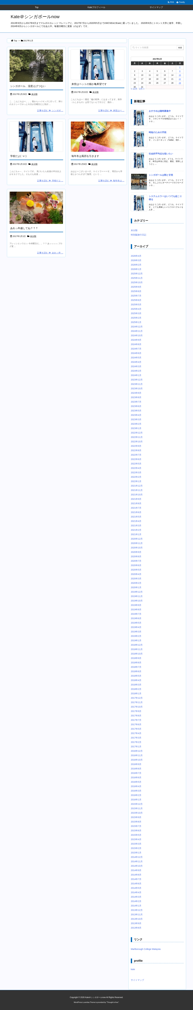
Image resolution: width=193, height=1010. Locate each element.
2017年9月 (136, 711)
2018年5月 (136, 676)
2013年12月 (137, 910)
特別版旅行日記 (138, 234)
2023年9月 (136, 393)
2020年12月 (137, 539)
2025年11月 (137, 278)
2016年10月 (137, 760)
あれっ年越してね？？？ (24, 228)
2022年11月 (137, 437)
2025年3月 (136, 313)
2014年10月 (137, 866)
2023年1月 (136, 428)
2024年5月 (136, 357)
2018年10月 (137, 653)
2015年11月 (137, 808)
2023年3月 (136, 419)
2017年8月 (136, 715)
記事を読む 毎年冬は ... (111, 180)
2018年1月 (136, 693)
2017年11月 (137, 702)
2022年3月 (136, 472)
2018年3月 (136, 684)
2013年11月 (137, 914)
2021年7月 (136, 508)
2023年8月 (136, 397)
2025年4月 (136, 309)
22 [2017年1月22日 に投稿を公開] (180, 79)
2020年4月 (136, 574)
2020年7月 (136, 561)
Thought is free (112, 1002)
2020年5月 (136, 569)
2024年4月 (136, 362)
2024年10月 (137, 335)
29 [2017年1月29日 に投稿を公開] (180, 83)
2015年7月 (136, 826)
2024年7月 (136, 348)
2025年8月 (136, 291)
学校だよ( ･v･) (18, 156)
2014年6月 (136, 883)
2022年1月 (136, 481)
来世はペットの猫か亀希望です (89, 84)
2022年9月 (136, 446)
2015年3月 (136, 844)
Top (15, 40)
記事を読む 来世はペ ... (111, 110)
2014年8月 (136, 874)
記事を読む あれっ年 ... (50, 252)
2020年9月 (136, 552)
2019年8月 (136, 609)
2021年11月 (137, 490)
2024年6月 (136, 353)
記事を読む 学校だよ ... (50, 180)
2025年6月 (136, 300)
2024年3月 (136, 366)
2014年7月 (136, 879)
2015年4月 (136, 839)
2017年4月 (136, 733)
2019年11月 (137, 596)
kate (133, 969)
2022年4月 (136, 468)
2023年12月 (137, 379)
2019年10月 (137, 600)
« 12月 (134, 88)
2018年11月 (137, 649)
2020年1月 (136, 587)
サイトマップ (137, 980)
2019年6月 (136, 618)
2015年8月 (136, 821)
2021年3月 (136, 525)
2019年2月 (136, 636)
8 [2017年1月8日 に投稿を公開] (179, 71)
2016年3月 (136, 790)
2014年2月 (136, 901)
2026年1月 (136, 269)
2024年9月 (136, 340)
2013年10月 (137, 919)
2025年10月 (137, 282)
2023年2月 (136, 424)
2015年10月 (137, 813)
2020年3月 (136, 578)
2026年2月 (136, 264)
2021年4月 (136, 521)
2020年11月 (137, 543)
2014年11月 (137, 861)
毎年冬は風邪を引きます (85, 156)
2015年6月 (136, 830)
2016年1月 (136, 799)
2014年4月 (136, 892)
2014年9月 (136, 870)
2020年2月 (136, 583)
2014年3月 (136, 897)
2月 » (141, 88)
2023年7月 (136, 401)
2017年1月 (136, 746)
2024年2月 (136, 371)
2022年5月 (136, 463)
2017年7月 (136, 720)
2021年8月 (136, 503)
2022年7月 (136, 455)
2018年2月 (136, 689)
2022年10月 (137, 441)
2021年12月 (137, 485)
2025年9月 (136, 287)
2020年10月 (137, 547)
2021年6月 (136, 512)
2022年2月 (136, 477)
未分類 (34, 94)
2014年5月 (136, 888)
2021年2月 (136, 530)
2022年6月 (136, 459)
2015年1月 (136, 852)
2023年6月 (136, 406)
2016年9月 (136, 764)
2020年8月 (136, 556)
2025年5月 (136, 304)
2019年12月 (137, 592)
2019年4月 (136, 627)
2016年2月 (136, 795)
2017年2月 (136, 742)
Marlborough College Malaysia (146, 949)
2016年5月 (136, 782)
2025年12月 (137, 273)
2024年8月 (136, 344)
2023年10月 (137, 388)
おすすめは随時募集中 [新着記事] (160, 111)
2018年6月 (136, 671)
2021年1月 (136, 534)
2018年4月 (136, 680)
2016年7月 (136, 773)
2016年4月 (136, 786)
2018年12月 (137, 645)
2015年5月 (136, 835)
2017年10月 (137, 706)
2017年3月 (136, 737)
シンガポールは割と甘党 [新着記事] (161, 175)
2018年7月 (136, 667)
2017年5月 (136, 729)
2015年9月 (136, 817)
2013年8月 (136, 927)
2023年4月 (136, 415)
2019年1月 (136, 640)
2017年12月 (137, 698)
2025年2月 (136, 318)
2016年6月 (136, 777)
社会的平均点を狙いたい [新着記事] (161, 153)
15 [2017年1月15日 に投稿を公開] (180, 75)
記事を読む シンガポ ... (50, 110)
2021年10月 (137, 494)
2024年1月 (136, 375)
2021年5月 (136, 516)
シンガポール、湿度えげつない (27, 86)
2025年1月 (136, 322)
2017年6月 (136, 724)
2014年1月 (136, 905)
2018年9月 (136, 658)
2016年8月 (136, 768)
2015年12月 (137, 804)
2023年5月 (136, 410)
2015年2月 (136, 848)
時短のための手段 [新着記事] (157, 132)
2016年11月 (137, 755)
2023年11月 (137, 384)
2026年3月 (136, 260)
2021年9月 (136, 499)
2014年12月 (137, 857)
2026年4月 (136, 256)
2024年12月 (137, 326)
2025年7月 (136, 295)
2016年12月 (137, 751)
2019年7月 (136, 614)
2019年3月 (136, 631)
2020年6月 (136, 565)
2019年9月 (136, 605)
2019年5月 (136, 623)
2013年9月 (136, 923)
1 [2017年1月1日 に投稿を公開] (179, 67)
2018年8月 (136, 662)
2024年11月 (137, 331)
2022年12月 (137, 432)
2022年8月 (136, 450)
